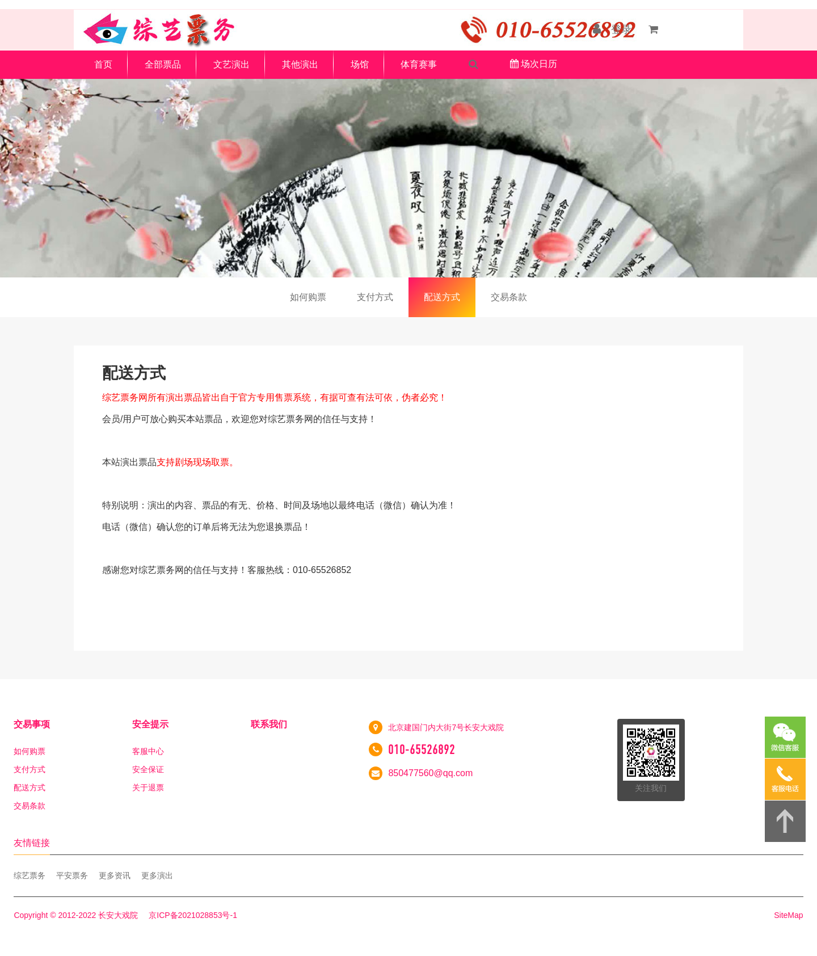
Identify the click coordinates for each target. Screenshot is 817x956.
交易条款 (509, 297)
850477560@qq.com (430, 773)
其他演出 (300, 64)
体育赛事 (419, 64)
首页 (103, 64)
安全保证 (148, 769)
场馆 (360, 64)
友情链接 (32, 843)
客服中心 (148, 751)
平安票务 (72, 875)
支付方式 (375, 297)
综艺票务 (29, 875)
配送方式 (442, 297)
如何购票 (308, 297)
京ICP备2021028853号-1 (193, 915)
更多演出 (157, 875)
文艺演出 (231, 64)
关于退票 (148, 787)
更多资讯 (114, 875)
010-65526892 (421, 749)
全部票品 (163, 64)
